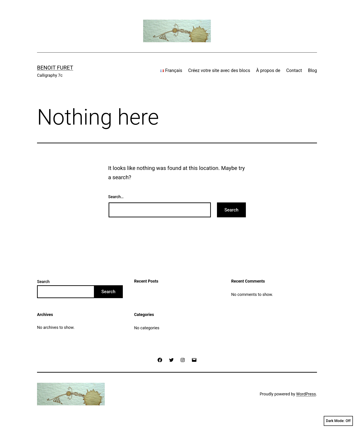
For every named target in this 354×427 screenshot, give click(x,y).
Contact (294, 70)
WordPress (306, 394)
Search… (116, 196)
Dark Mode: (338, 421)
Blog (312, 70)
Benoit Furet (55, 68)
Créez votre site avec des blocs (219, 70)
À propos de (268, 70)
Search (43, 281)
